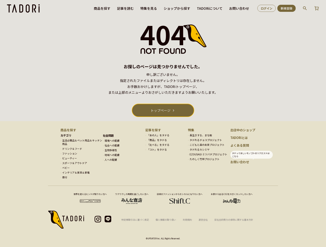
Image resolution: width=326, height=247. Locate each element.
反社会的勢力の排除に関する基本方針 (233, 219)
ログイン (266, 8)
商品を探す (102, 8)
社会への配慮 (112, 145)
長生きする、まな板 (201, 135)
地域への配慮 (112, 155)
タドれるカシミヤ (200, 149)
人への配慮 (111, 159)
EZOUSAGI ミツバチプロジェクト (208, 154)
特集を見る (148, 8)
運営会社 (203, 219)
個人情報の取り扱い (166, 219)
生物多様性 (111, 150)
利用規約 (187, 219)
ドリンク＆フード (72, 148)
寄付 (64, 177)
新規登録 (286, 8)
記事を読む (125, 8)
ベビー (66, 167)
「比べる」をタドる (158, 144)
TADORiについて (209, 8)
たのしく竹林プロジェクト (205, 159)
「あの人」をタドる (158, 135)
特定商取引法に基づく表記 (135, 219)
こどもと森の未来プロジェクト (207, 144)
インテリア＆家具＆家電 (76, 172)
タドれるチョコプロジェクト (206, 140)
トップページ (160, 110)
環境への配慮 (112, 140)
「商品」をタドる (157, 140)
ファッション (69, 153)
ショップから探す (177, 8)
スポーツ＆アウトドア (74, 163)
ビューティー (69, 158)
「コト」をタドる (157, 149)
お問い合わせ (239, 8)
